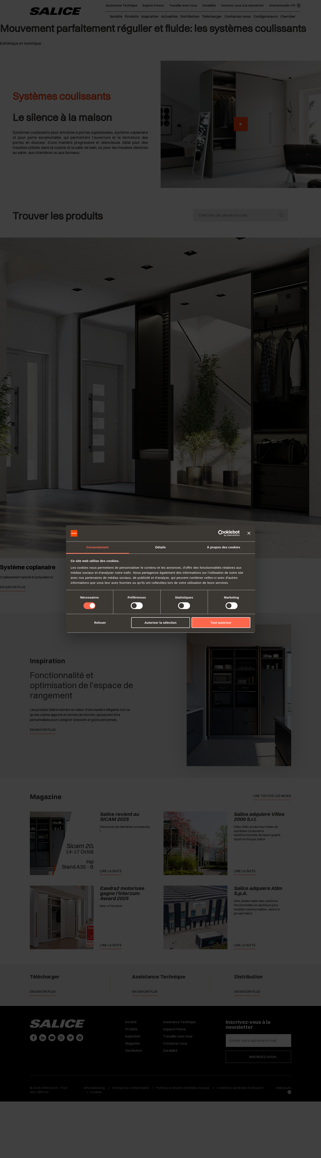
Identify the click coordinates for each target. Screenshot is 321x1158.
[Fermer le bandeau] (248, 533)
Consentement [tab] (97, 547)
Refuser (100, 622)
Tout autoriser (220, 622)
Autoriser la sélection (160, 622)
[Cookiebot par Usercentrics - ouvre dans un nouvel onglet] (221, 533)
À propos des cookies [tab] (223, 547)
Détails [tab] (160, 547)
